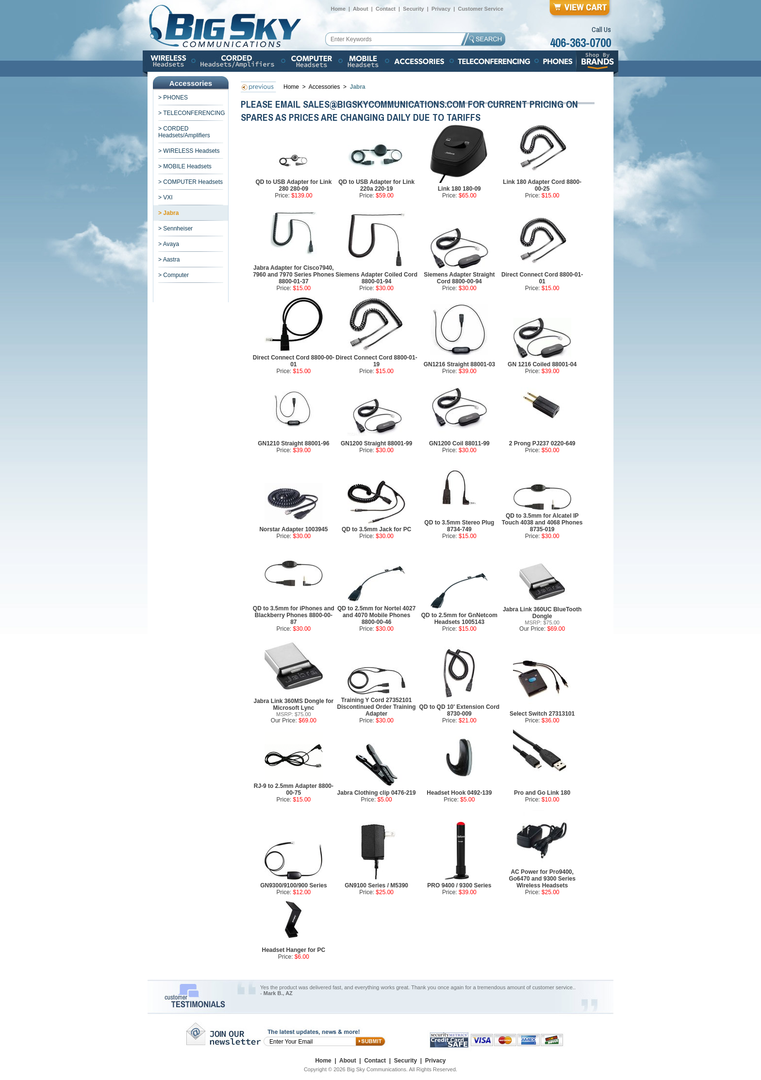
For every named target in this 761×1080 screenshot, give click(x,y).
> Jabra (168, 213)
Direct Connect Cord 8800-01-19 (376, 361)
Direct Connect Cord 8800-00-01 (293, 361)
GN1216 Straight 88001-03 (459, 364)
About (360, 9)
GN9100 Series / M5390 (376, 885)
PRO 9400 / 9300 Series (459, 885)
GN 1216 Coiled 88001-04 (542, 364)
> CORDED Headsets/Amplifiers (184, 132)
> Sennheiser (175, 228)
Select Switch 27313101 (542, 713)
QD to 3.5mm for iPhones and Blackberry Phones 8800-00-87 (293, 615)
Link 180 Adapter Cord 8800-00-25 (542, 185)
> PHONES (173, 97)
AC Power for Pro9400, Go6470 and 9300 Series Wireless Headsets (542, 878)
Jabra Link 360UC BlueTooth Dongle (542, 613)
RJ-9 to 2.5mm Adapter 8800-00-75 (293, 789)
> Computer (173, 275)
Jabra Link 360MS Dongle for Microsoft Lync (294, 704)
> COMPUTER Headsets (190, 182)
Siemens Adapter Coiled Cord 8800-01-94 (376, 278)
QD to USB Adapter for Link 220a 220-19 (376, 185)
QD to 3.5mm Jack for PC (376, 529)
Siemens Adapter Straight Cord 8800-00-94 (459, 278)
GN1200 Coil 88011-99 (459, 443)
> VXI (165, 197)
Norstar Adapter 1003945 (293, 529)
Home (338, 9)
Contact (386, 9)
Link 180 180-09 (459, 188)
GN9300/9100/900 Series (293, 885)
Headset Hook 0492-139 (459, 792)
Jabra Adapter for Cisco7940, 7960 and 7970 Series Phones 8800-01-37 (293, 274)
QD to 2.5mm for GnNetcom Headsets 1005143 (459, 618)
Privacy (440, 9)
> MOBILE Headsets (185, 166)
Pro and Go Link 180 (542, 792)
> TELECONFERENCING (191, 113)
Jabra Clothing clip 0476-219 (376, 792)
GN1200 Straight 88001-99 (376, 443)
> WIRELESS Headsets (188, 150)
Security (413, 9)
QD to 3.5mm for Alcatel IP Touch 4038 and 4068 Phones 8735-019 (542, 522)
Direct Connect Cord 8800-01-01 (542, 278)
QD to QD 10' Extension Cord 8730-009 (459, 710)
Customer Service (480, 9)
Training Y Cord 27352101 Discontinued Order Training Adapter (376, 707)
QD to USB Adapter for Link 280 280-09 (293, 185)
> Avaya (168, 244)
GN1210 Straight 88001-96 (293, 443)
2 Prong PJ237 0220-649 (542, 443)
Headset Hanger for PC (294, 950)
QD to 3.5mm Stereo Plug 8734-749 (459, 526)
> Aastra (169, 259)
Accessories (325, 86)
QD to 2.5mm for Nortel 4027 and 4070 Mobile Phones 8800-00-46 (376, 615)
